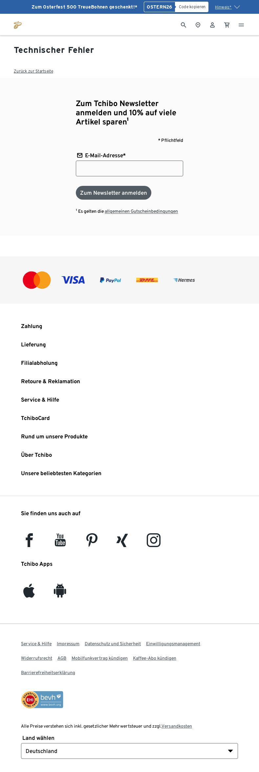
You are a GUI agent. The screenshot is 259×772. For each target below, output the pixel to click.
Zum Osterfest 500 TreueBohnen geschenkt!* (84, 7)
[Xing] (122, 543)
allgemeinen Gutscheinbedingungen (141, 211)
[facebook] (29, 543)
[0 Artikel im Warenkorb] (227, 24)
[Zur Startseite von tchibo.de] (18, 24)
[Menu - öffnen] (241, 24)
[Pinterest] (91, 543)
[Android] (60, 594)
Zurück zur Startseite (33, 71)
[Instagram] (153, 543)
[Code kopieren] (192, 7)
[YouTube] (60, 543)
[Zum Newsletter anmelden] (113, 193)
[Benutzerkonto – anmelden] (212, 24)
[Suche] (183, 24)
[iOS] (29, 594)
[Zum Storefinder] (198, 24)
